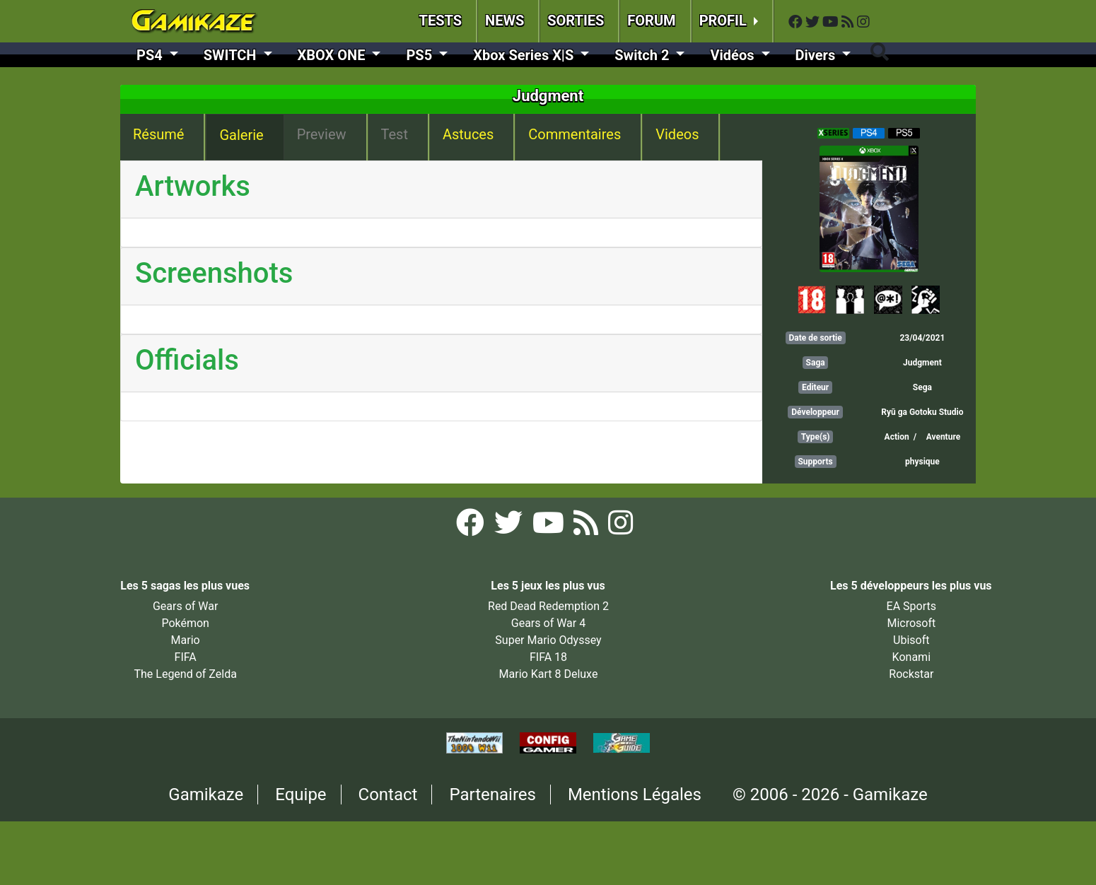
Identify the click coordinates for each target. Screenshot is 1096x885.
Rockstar (911, 674)
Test (394, 134)
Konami (911, 657)
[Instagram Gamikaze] (863, 22)
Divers (817, 55)
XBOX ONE (333, 55)
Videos (677, 134)
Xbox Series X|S (525, 55)
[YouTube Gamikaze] (831, 22)
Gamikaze (205, 794)
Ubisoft (911, 640)
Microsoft (911, 623)
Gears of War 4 (548, 623)
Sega (922, 387)
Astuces (468, 134)
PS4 (151, 55)
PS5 (421, 55)
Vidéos (733, 55)
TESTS (440, 20)
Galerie (241, 135)
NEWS (504, 20)
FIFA (186, 657)
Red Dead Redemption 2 (548, 606)
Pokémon (185, 623)
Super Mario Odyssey (548, 640)
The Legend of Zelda (185, 674)
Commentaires (574, 134)
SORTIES (575, 20)
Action (897, 437)
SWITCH (232, 55)
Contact (388, 794)
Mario (185, 640)
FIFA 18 (548, 657)
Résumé (158, 134)
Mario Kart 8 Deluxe (548, 674)
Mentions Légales (634, 794)
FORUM (651, 20)
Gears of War (185, 606)
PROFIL (724, 20)
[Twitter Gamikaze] (813, 22)
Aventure (943, 437)
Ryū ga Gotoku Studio (922, 412)
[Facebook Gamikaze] (796, 22)
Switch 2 (643, 55)
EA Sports (911, 606)
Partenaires (492, 794)
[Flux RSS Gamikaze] (849, 22)
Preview (321, 134)
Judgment (922, 363)
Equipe (300, 794)
